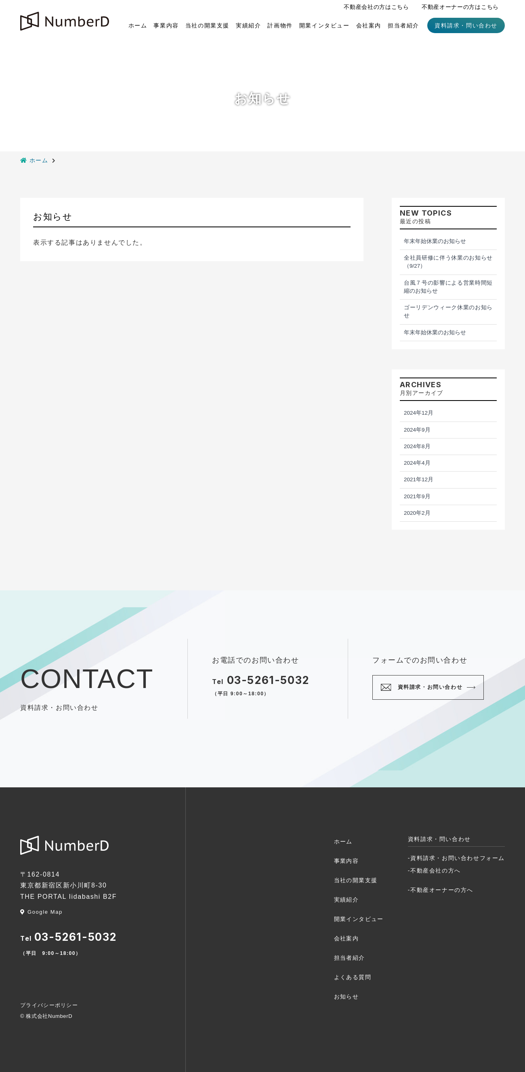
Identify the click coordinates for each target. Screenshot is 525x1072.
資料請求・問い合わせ (466, 25)
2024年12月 (418, 413)
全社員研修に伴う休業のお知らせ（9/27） (448, 262)
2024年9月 (417, 430)
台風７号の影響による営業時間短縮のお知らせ (448, 287)
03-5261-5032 (268, 680)
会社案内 (368, 25)
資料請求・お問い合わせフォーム (457, 858)
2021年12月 (418, 479)
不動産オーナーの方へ (441, 890)
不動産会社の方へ (435, 870)
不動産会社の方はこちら (376, 7)
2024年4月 (417, 463)
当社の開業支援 (207, 25)
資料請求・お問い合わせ (430, 687)
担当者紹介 (403, 25)
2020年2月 (417, 513)
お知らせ (346, 996)
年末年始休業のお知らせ (435, 241)
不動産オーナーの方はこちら (460, 7)
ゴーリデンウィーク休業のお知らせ (448, 311)
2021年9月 (417, 496)
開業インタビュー (324, 25)
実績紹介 (248, 25)
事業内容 (165, 25)
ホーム (137, 25)
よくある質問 (352, 977)
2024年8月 (417, 446)
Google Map (41, 912)
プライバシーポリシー (49, 1005)
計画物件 (279, 25)
